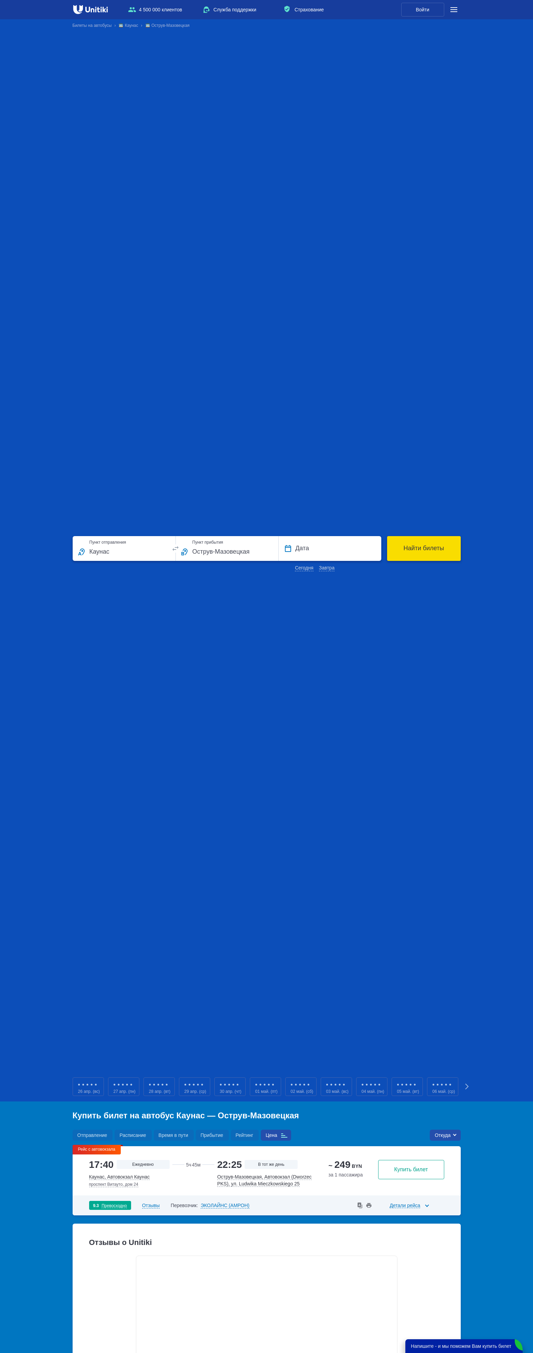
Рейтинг (244, 1135)
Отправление (92, 1135)
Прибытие (212, 1135)
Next (468, 1086)
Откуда (442, 1135)
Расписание (132, 1135)
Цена (271, 1135)
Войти (422, 9)
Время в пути (173, 1135)
